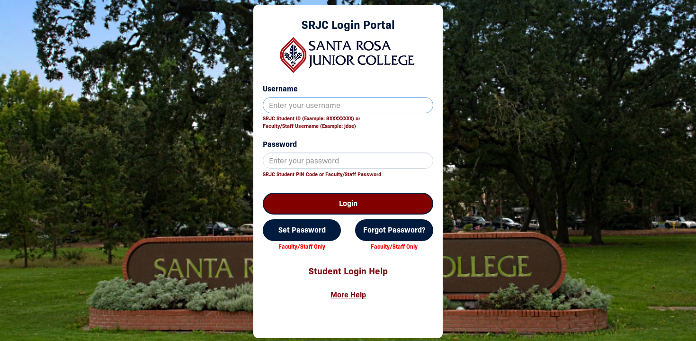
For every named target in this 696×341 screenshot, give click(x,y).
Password (280, 144)
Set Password (302, 229)
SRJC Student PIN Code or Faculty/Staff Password (322, 174)
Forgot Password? (394, 229)
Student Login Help (348, 271)
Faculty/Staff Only (301, 246)
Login (348, 203)
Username (280, 88)
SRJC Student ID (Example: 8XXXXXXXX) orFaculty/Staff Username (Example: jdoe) (311, 122)
